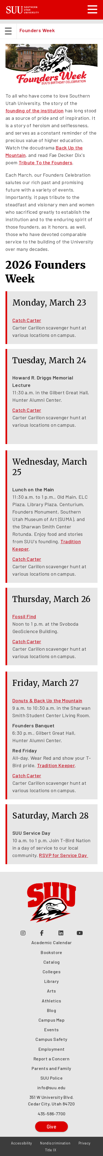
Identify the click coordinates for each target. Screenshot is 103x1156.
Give (52, 1126)
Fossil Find (24, 616)
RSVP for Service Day (63, 855)
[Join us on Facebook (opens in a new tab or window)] (42, 932)
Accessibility (21, 1143)
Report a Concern (51, 1058)
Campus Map (51, 1019)
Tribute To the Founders (45, 162)
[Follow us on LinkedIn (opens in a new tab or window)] (61, 932)
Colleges (51, 971)
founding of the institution (34, 110)
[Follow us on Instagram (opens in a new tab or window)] (23, 932)
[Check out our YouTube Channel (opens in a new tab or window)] (80, 932)
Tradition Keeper (56, 765)
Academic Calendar (51, 942)
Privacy (85, 1143)
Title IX (50, 1150)
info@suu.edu (51, 1087)
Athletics (51, 1000)
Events (51, 1029)
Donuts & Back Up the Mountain (47, 700)
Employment (51, 1049)
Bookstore (51, 952)
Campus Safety (51, 1039)
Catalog (51, 961)
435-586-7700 (52, 1113)
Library (51, 981)
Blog (51, 1010)
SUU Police (51, 1077)
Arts (51, 990)
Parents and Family (51, 1068)
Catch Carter (26, 320)
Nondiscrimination (55, 1143)
